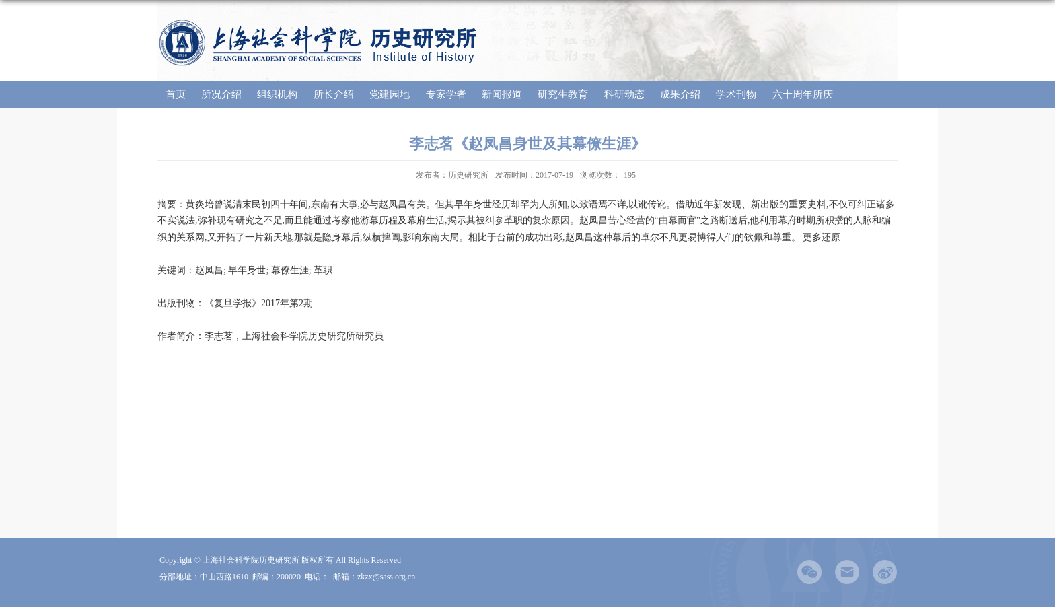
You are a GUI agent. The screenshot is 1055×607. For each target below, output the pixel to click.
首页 (176, 94)
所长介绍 (334, 94)
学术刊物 (736, 94)
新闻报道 (502, 94)
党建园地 (389, 94)
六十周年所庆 (802, 94)
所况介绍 (221, 94)
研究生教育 (563, 94)
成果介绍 (680, 94)
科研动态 (624, 94)
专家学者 (446, 94)
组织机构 (277, 94)
